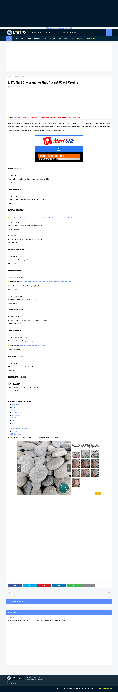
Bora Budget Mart (16, 415)
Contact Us (77, 688)
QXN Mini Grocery (16, 434)
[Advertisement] (59, 13)
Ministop (13, 423)
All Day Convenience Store (18, 410)
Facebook (73, 32)
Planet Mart (14, 431)
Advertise (41, 32)
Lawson (13, 420)
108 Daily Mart (15, 404)
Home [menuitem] (9, 38)
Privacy (56, 32)
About (34, 32)
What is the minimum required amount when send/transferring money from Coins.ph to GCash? (47, 218)
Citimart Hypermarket (17, 418)
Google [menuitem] (59, 38)
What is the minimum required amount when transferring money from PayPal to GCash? (45, 281)
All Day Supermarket (16, 412)
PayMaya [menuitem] (29, 38)
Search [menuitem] (16, 38)
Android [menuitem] (66, 38)
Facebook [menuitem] (37, 38)
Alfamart (13, 407)
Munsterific (14, 426)
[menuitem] (86, 38)
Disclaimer (64, 32)
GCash (13, 76)
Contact (49, 32)
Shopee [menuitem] (44, 38)
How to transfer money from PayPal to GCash (32, 345)
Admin (10, 87)
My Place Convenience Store (19, 428)
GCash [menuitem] (22, 38)
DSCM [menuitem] (72, 38)
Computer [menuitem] (52, 38)
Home (9, 76)
